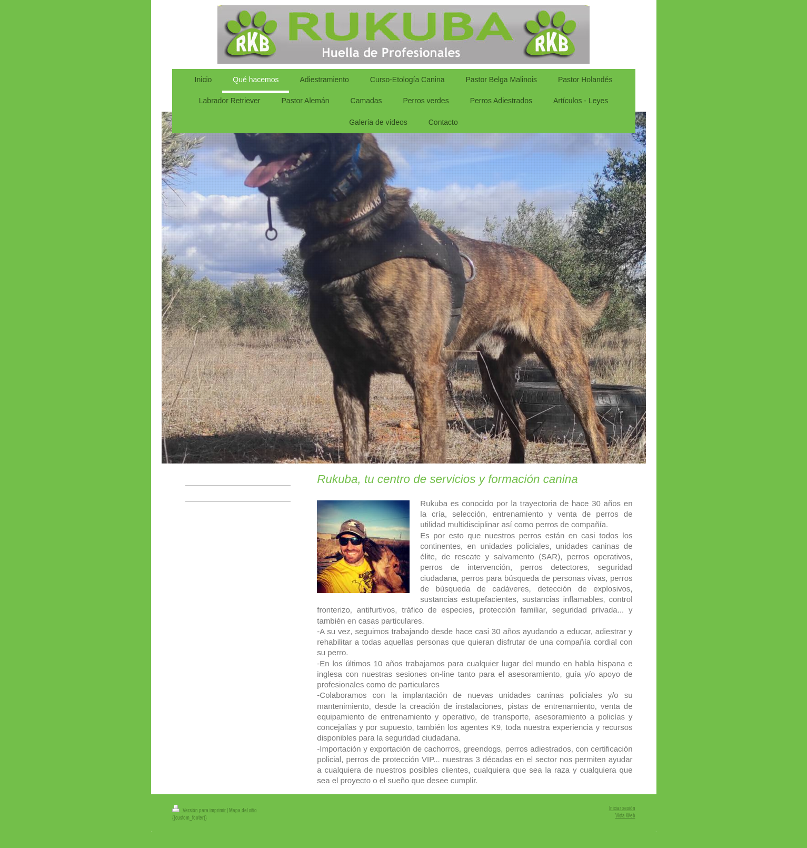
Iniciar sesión (622, 808)
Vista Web (625, 816)
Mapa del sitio (243, 810)
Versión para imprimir (199, 810)
